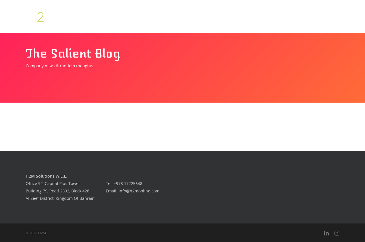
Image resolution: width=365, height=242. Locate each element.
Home (167, 16)
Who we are (187, 16)
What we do (211, 16)
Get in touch (279, 16)
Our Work (256, 16)
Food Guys (235, 16)
